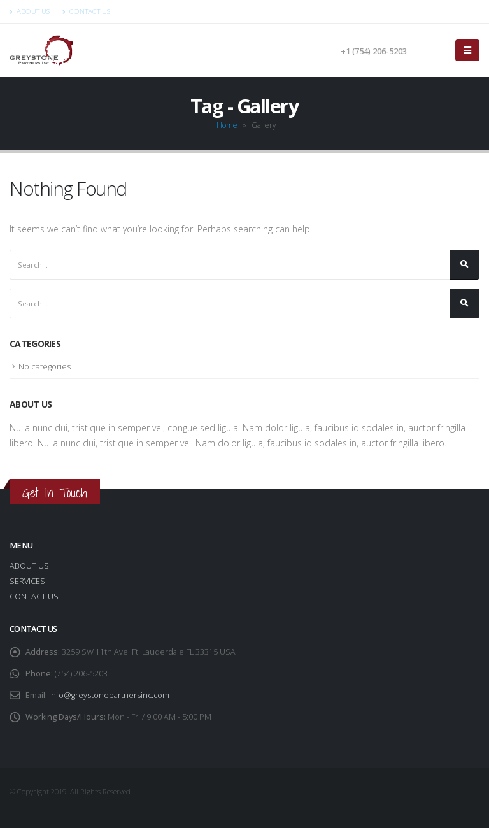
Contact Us (86, 11)
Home (226, 125)
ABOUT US (29, 565)
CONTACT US (34, 596)
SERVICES (27, 581)
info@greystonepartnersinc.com (110, 695)
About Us (30, 11)
